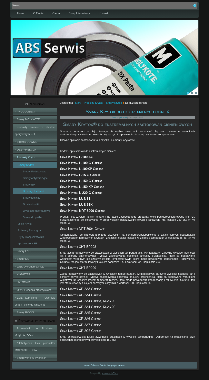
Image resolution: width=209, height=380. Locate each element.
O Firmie (38, 13)
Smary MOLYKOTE (28, 119)
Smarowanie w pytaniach (31, 357)
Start (77, 102)
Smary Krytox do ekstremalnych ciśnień (127, 111)
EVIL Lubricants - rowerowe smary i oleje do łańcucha (35, 301)
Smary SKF (23, 258)
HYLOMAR (23, 282)
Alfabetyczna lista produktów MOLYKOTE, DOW (35, 347)
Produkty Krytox (26, 157)
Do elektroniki (31, 204)
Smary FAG (23, 251)
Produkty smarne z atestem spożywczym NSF (35, 131)
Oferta (56, 13)
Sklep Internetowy (79, 13)
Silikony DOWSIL (27, 141)
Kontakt (103, 13)
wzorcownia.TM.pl (110, 373)
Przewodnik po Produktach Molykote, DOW (35, 332)
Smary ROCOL (25, 312)
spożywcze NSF (27, 243)
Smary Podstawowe (34, 171)
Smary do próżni (32, 217)
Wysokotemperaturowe (36, 210)
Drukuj (115, 117)
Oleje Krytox (25, 223)
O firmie (95, 365)
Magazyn (112, 365)
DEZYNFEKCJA (26, 149)
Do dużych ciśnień (33, 191)
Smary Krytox (26, 164)
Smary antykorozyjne (35, 178)
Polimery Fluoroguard (30, 230)
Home (20, 13)
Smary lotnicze (31, 197)
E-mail (123, 117)
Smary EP (29, 184)
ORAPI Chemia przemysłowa (34, 289)
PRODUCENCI (25, 111)
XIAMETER (23, 274)
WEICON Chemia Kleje (30, 266)
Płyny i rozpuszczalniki (31, 236)
